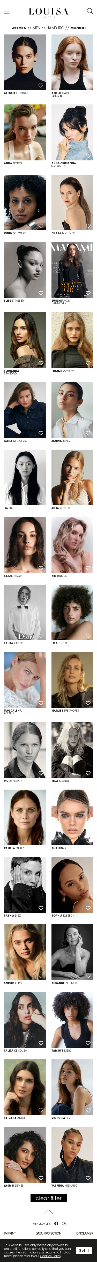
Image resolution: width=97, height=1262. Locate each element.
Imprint (10, 1233)
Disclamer (84, 1233)
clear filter (49, 1198)
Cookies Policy (50, 1256)
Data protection (48, 1233)
